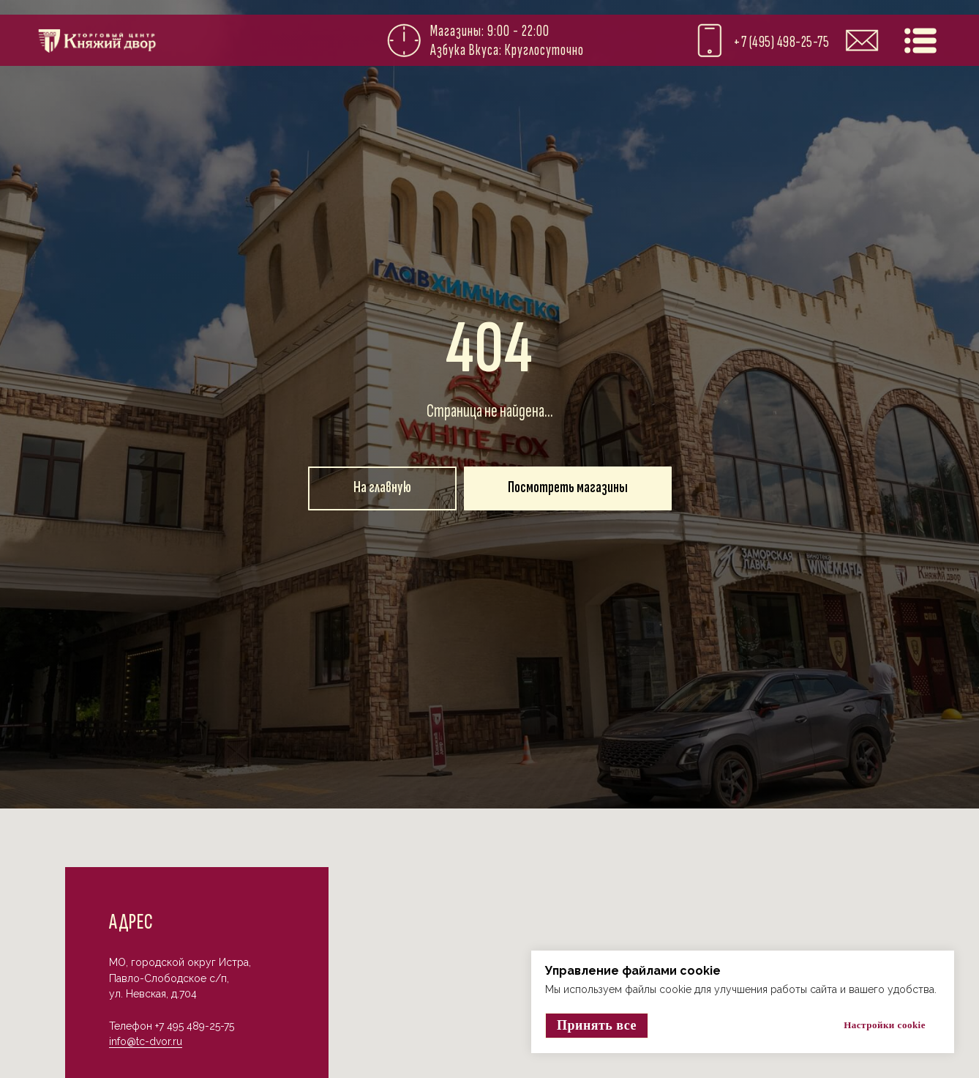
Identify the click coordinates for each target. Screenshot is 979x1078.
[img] (920, 40)
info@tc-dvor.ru (145, 1041)
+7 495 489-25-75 (194, 1026)
